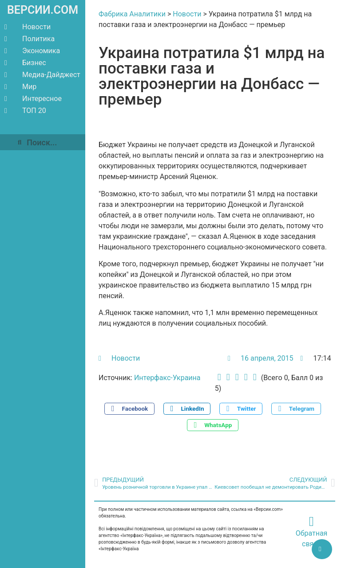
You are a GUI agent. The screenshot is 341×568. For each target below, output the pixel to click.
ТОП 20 (25, 110)
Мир (20, 86)
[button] (129, 409)
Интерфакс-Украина (167, 377)
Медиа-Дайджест (42, 74)
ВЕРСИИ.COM (42, 10)
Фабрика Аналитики (132, 14)
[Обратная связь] (311, 521)
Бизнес (25, 62)
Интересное (33, 98)
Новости (27, 27)
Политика (29, 39)
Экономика (32, 51)
